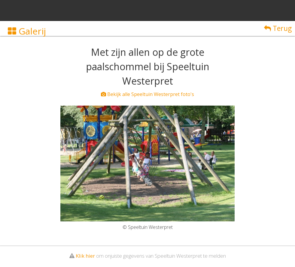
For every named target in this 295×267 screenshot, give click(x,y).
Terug (278, 28)
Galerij (27, 31)
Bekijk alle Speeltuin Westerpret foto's (147, 94)
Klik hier (85, 255)
